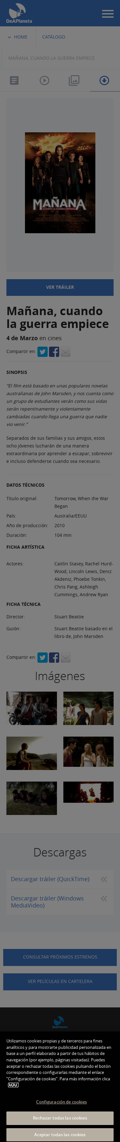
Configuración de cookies (61, 1106)
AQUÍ (13, 1089)
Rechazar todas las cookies (60, 1122)
